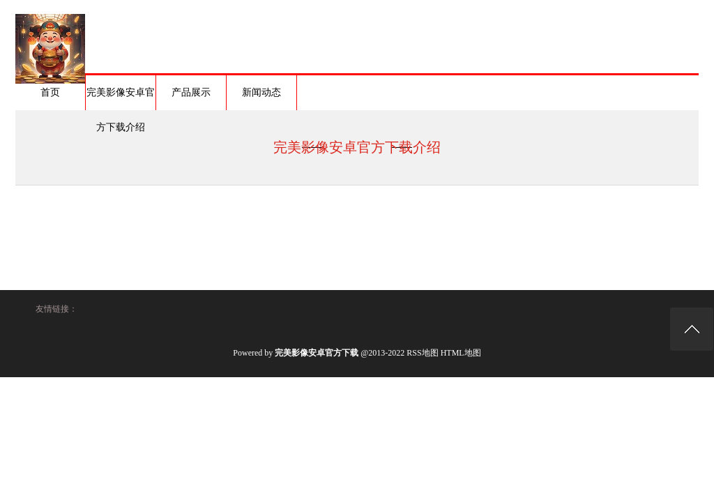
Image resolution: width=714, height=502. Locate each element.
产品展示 (191, 92)
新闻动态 (261, 92)
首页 (50, 92)
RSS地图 (422, 353)
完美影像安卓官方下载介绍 (120, 98)
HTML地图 (461, 353)
